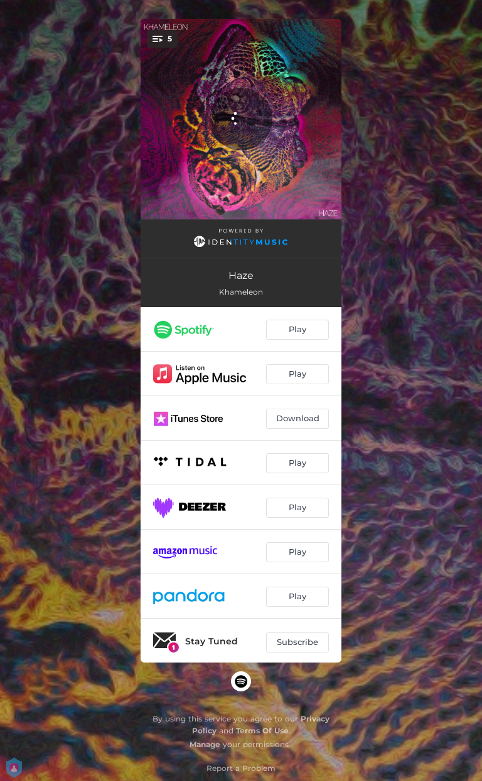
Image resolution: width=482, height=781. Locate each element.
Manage (205, 744)
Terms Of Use (262, 730)
